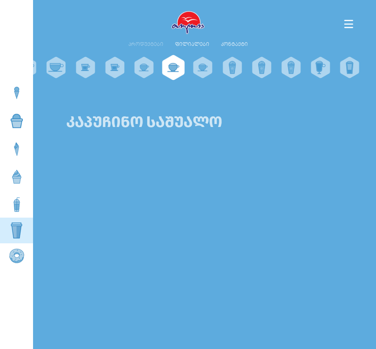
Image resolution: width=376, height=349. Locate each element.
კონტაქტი (234, 44)
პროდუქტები (146, 44)
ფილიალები (192, 44)
